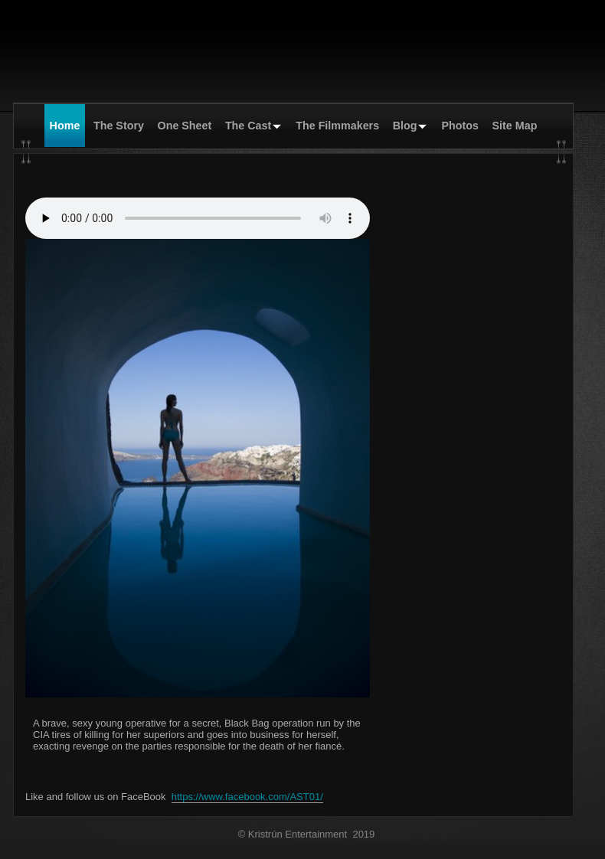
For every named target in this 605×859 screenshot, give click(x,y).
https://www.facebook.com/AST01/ (247, 796)
